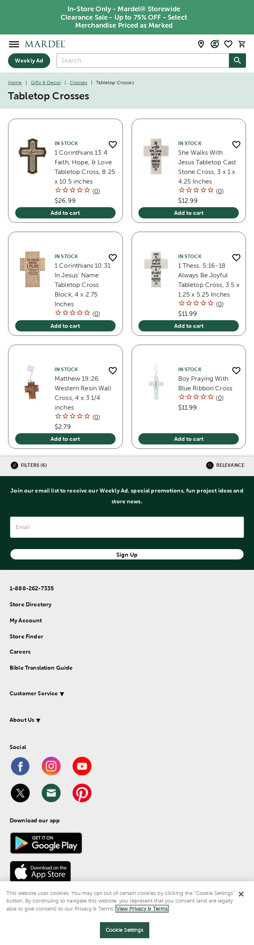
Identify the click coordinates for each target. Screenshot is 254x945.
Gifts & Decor (46, 82)
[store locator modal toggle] (201, 44)
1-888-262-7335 (32, 588)
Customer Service (34, 693)
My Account (26, 620)
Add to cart (65, 213)
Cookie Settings (125, 930)
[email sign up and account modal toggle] (215, 44)
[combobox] (143, 60)
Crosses (78, 82)
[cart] (242, 44)
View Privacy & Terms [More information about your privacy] (142, 909)
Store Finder (26, 636)
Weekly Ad (29, 60)
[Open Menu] (14, 43)
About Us (22, 720)
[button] (118, 695)
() (96, 191)
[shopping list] (228, 44)
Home (15, 82)
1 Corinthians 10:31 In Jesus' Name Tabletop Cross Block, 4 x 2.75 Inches (82, 284)
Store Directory (30, 604)
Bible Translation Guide (41, 667)
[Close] (241, 894)
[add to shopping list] (113, 145)
